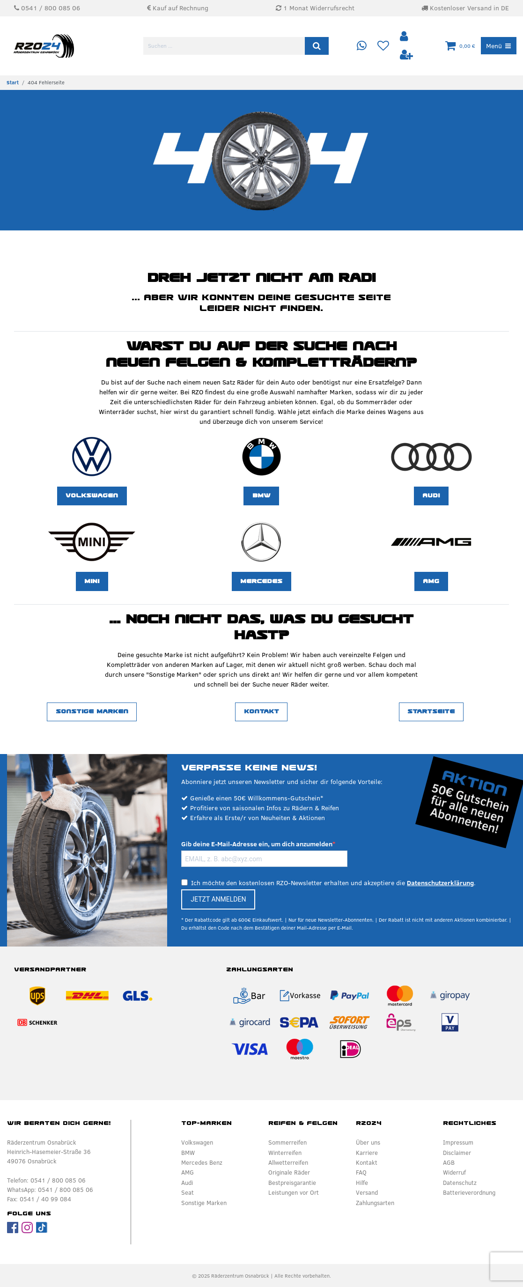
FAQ (361, 1172)
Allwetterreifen (288, 1162)
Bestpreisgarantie (292, 1182)
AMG (431, 581)
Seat (187, 1192)
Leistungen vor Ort (293, 1192)
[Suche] (317, 46)
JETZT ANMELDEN (218, 899)
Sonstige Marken (92, 711)
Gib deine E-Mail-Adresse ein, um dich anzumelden (256, 844)
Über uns (368, 1142)
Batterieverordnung (469, 1192)
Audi (431, 495)
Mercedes (261, 581)
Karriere (367, 1152)
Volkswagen (92, 495)
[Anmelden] (404, 37)
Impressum (458, 1142)
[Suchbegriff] (224, 46)
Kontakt (261, 711)
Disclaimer (457, 1152)
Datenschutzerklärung (440, 883)
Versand (367, 1192)
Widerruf (454, 1172)
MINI (91, 581)
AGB (449, 1162)
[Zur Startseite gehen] (13, 82)
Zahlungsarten (375, 1202)
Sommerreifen (287, 1142)
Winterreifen (285, 1152)
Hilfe (362, 1182)
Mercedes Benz (201, 1162)
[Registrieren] (406, 55)
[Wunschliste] (383, 46)
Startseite (431, 711)
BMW (261, 495)
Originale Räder (289, 1172)
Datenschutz (460, 1182)
